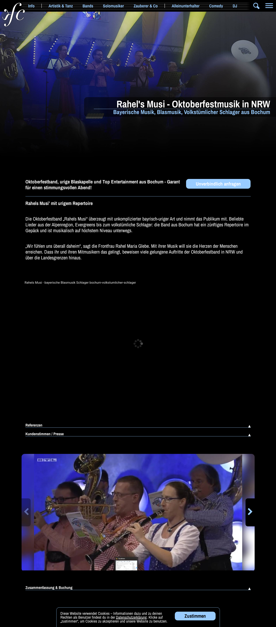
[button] (26, 512)
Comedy (216, 6)
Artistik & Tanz (61, 6)
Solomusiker (113, 6)
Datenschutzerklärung (131, 617)
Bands (88, 6)
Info (31, 6)
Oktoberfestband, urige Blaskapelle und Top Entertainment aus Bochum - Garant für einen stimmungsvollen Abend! (102, 184)
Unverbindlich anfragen (218, 184)
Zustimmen (195, 616)
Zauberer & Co (146, 6)
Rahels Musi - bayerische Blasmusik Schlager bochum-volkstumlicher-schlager (80, 282)
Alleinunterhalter (185, 6)
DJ (235, 6)
